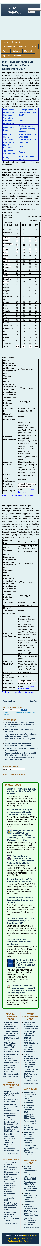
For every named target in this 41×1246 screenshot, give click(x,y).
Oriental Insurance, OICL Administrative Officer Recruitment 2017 (31, 1197)
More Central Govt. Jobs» (11, 1077)
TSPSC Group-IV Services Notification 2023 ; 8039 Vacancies (19, 759)
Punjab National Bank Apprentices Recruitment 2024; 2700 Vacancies (18, 744)
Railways (16, 51)
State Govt (23, 47)
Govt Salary (12, 10)
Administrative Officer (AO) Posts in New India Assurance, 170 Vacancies (21, 735)
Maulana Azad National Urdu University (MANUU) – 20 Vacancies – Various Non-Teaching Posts (21, 989)
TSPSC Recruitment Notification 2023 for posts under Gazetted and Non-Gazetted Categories (31, 1060)
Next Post (34, 701)
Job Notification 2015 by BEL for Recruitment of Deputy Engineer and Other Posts (20, 812)
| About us (27, 1235)
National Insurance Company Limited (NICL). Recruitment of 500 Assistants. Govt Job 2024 (20, 724)
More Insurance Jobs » (31, 1227)
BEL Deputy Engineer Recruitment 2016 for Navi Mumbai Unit (19, 941)
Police (6, 51)
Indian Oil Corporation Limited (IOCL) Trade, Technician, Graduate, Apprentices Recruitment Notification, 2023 (11, 1142)
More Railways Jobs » (12, 1223)
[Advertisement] (20, 28)
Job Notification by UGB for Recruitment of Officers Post (20, 880)
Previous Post (9, 701)
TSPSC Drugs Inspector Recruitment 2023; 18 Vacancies (29, 1036)
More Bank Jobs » (33, 1155)
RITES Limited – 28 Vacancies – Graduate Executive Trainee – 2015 (11, 1216)
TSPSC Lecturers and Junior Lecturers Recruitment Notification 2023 (31, 1047)
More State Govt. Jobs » (31, 1083)
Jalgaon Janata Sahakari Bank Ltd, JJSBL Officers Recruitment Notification (21, 754)
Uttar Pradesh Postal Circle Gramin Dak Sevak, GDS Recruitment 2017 (11, 1047)
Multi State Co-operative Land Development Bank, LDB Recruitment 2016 (20, 920)
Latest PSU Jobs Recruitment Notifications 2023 (11, 1129)
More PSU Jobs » (13, 1153)
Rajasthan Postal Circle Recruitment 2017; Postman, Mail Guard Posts (11, 1058)
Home (5, 42)
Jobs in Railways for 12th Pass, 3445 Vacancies (11, 1165)
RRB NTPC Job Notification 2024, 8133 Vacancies (11, 1172)
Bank (34, 47)
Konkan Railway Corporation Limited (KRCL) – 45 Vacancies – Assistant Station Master (21, 859)
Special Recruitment (12, 56)
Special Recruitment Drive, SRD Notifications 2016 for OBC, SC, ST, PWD (21, 791)
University (28, 51)
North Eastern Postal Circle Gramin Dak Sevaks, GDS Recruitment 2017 (11, 1070)
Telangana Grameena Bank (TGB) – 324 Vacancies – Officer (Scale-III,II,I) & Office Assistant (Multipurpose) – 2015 (21, 835)
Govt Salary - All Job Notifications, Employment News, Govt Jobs (22, 1238)
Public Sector (9, 47)
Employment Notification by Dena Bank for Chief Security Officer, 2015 (20, 900)
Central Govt (17, 42)
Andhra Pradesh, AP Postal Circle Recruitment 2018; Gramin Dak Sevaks (11, 1036)
